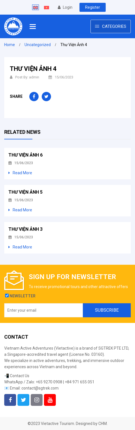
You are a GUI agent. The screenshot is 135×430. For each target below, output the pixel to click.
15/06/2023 (60, 77)
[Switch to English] (35, 7)
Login (65, 7)
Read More (20, 173)
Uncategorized (38, 44)
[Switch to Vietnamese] (46, 7)
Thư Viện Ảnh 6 (25, 155)
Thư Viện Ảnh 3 (25, 229)
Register (92, 7)
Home (9, 44)
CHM (102, 423)
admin (34, 77)
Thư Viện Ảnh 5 (25, 192)
